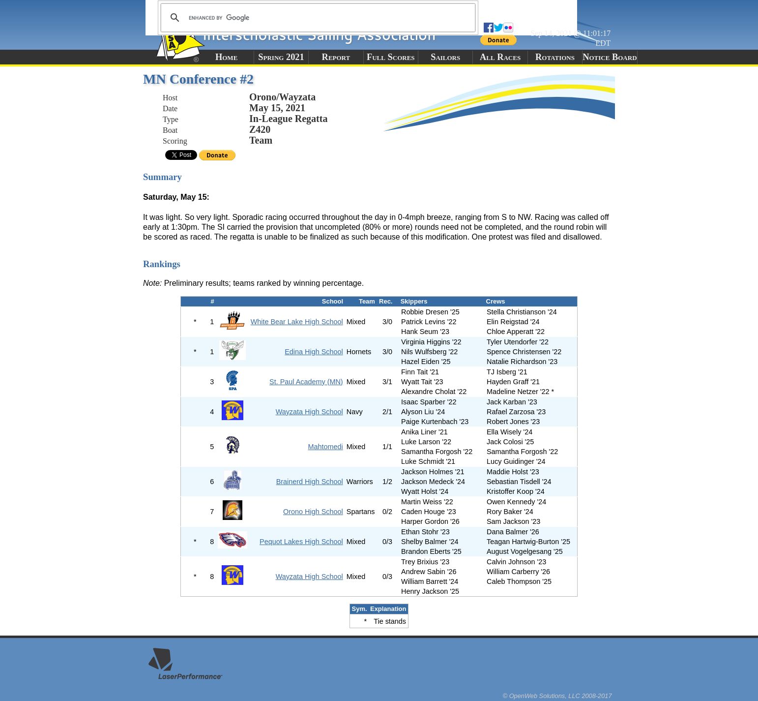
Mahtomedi (325, 447)
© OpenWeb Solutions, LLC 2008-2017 (557, 696)
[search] (316, 18)
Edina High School (314, 352)
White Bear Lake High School (297, 322)
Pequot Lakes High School (301, 542)
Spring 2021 (281, 57)
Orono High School (313, 512)
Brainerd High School (309, 482)
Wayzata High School (309, 412)
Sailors (445, 57)
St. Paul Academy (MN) (306, 382)
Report (336, 57)
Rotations (555, 57)
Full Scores (391, 57)
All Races (500, 57)
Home (226, 57)
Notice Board (610, 57)
